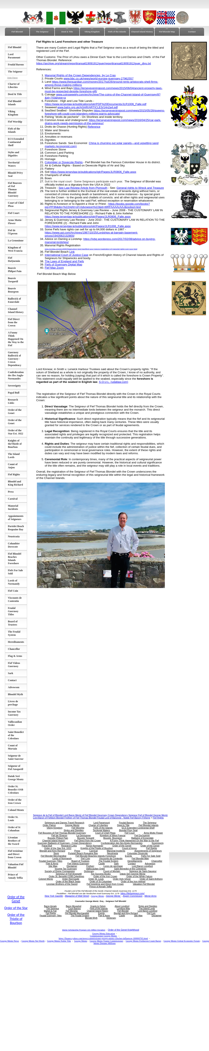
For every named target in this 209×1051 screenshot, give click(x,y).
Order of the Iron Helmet (133, 881)
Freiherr (90, 866)
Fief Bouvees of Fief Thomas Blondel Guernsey (15, 189)
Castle (101, 863)
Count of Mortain (12, 747)
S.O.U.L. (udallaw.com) (113, 381)
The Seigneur (42, 32)
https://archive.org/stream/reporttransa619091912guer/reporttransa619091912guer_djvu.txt (93, 63)
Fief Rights (14, 474)
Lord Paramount (14, 56)
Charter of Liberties (13, 85)
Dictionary (89, 871)
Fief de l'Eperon (12, 232)
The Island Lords (14, 456)
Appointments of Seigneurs (15, 518)
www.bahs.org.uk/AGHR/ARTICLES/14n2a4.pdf (87, 107)
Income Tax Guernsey (14, 713)
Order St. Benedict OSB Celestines (15, 789)
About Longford (122, 906)
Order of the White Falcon (139, 876)
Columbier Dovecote (14, 545)
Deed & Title (67, 32)
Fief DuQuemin (14, 259)
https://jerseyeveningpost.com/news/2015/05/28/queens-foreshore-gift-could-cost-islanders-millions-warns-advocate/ (105, 112)
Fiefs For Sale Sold (151, 856)
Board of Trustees (12, 623)
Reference (94, 126)
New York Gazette (54, 896)
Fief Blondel (17, 32)
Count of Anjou (12, 466)
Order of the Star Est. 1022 (15, 432)
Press (11, 491)
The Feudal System (14, 633)
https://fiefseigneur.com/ (132, 893)
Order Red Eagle (70, 879)
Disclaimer (72, 866)
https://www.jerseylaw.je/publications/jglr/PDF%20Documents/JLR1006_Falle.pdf (95, 104)
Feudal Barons (16, 64)
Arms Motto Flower (14, 222)
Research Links (13, 401)
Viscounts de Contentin (15, 599)
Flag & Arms (15, 656)
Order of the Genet (121, 845)
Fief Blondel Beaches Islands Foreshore (14, 558)
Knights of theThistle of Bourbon (15, 443)
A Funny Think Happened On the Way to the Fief (16, 339)
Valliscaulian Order (95, 868)
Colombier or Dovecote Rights (64, 162)
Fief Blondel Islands (14, 103)
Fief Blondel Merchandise (53, 856)
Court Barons (74, 908)
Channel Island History (142, 32)
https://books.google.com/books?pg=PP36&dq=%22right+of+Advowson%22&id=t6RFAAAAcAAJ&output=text (97, 205)
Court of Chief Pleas (105, 833)
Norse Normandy (94, 845)
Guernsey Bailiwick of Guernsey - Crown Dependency (14, 359)
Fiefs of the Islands (117, 32)
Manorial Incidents (13, 507)
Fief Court (13, 213)
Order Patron (12, 78)
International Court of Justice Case (66, 255)
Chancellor (14, 648)
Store (56, 853)
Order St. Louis (13, 819)
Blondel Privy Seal (128, 830)
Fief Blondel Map (167, 32)
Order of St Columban (14, 829)
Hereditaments (16, 641)
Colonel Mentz (16, 810)
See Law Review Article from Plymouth (82, 187)
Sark (10, 673)
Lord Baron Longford (142, 866)
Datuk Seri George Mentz (15, 778)
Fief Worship (15, 121)
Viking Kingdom (92, 32)
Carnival (12, 498)
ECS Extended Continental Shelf (16, 142)
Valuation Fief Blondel (15, 866)
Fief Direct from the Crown (14, 322)
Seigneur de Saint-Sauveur (15, 757)
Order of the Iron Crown (15, 801)
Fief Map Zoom (54, 267)
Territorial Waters (13, 164)
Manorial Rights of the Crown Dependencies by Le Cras (80, 75)
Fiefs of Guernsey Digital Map (63, 264)
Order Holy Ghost (122, 879)
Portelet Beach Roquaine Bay (16, 528)
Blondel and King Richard (15, 483)
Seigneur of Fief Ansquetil (15, 767)
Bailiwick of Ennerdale (14, 300)
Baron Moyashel (73, 906)
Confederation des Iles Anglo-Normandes (16, 375)
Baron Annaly (50, 906)
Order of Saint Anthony (151, 879)
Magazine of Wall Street (77, 896)
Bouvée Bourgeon (13, 290)
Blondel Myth (15, 694)
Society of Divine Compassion (60, 871)
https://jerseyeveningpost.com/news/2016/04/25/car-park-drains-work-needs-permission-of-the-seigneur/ (103, 121)
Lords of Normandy (14, 582)
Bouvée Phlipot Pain (15, 270)
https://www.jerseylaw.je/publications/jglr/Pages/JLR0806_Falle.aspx (93, 171)
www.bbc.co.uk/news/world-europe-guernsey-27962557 (99, 78)
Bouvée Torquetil (13, 280)
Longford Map (123, 908)
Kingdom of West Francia (15, 249)
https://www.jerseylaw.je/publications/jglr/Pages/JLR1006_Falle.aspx (88, 226)
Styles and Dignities (13, 154)
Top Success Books (101, 873)
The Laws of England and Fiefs (64, 261)
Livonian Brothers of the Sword (14, 840)
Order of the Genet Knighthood (123, 929)
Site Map (52, 866)
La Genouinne (15, 240)
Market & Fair (50, 911)
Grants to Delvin (98, 906)
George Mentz (72, 825)
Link (71, 251)
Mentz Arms (150, 896)
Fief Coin (13, 590)
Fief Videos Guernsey (14, 665)
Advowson (13, 687)
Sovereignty (14, 385)
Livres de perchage (13, 703)
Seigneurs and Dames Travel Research (64, 822)
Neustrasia (14, 536)
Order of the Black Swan (68, 881)
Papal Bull (13, 392)
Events (128, 856)
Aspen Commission (132, 896)
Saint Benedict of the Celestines (130, 868)
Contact (192, 32)
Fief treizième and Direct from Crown (15, 854)
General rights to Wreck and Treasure (140, 187)
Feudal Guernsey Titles (13, 611)
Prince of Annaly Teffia (15, 876)
